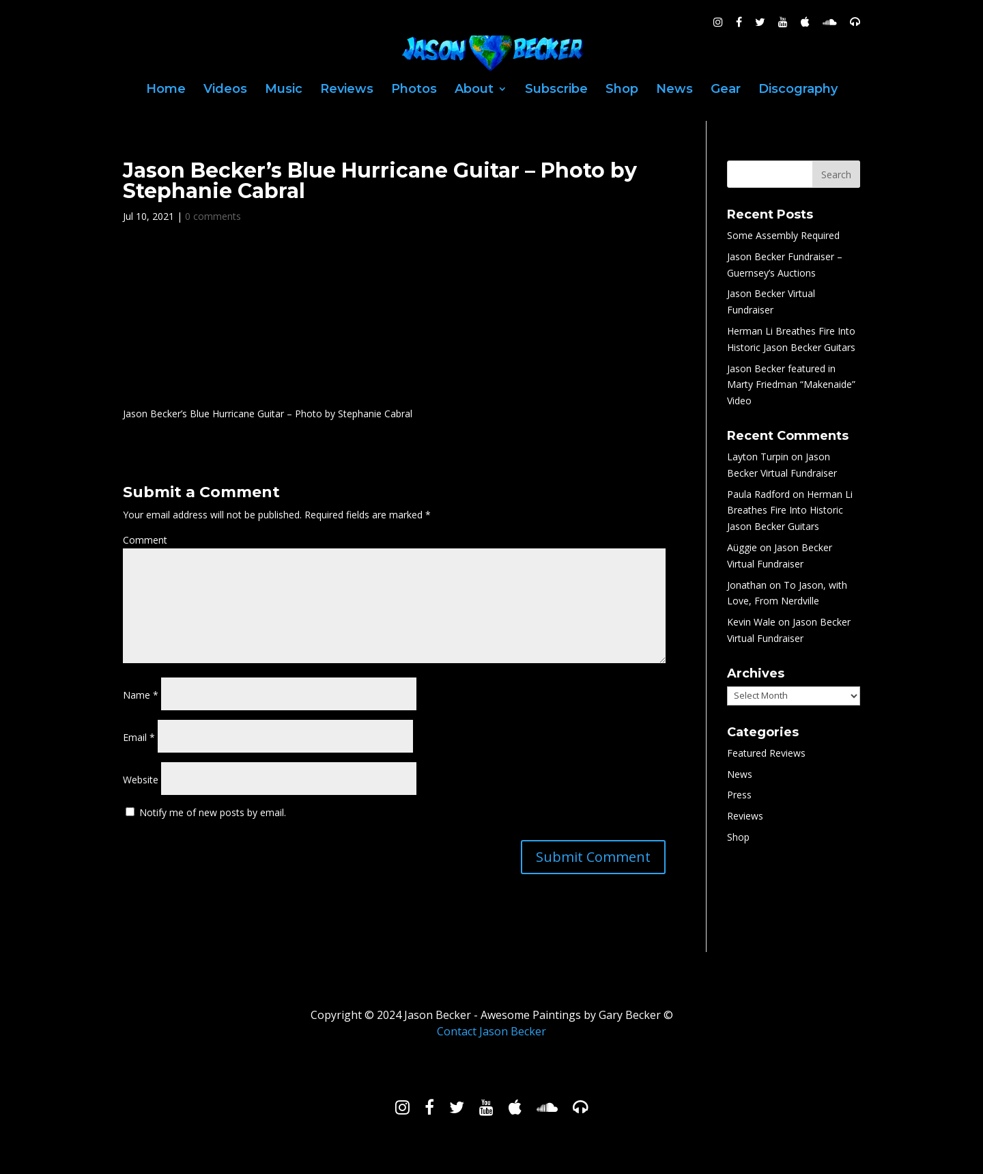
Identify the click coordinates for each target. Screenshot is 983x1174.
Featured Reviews (766, 752)
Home (166, 90)
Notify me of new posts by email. (212, 812)
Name (140, 694)
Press (739, 794)
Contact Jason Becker (491, 1031)
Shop (622, 90)
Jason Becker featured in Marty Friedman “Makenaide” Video (791, 385)
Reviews (346, 90)
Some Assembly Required (783, 235)
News (674, 90)
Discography (798, 90)
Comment (145, 539)
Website (140, 779)
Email (139, 737)
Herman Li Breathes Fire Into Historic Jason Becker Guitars (790, 510)
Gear (726, 90)
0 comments (213, 216)
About (474, 90)
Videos (225, 90)
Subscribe (556, 90)
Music (283, 90)
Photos (414, 90)
